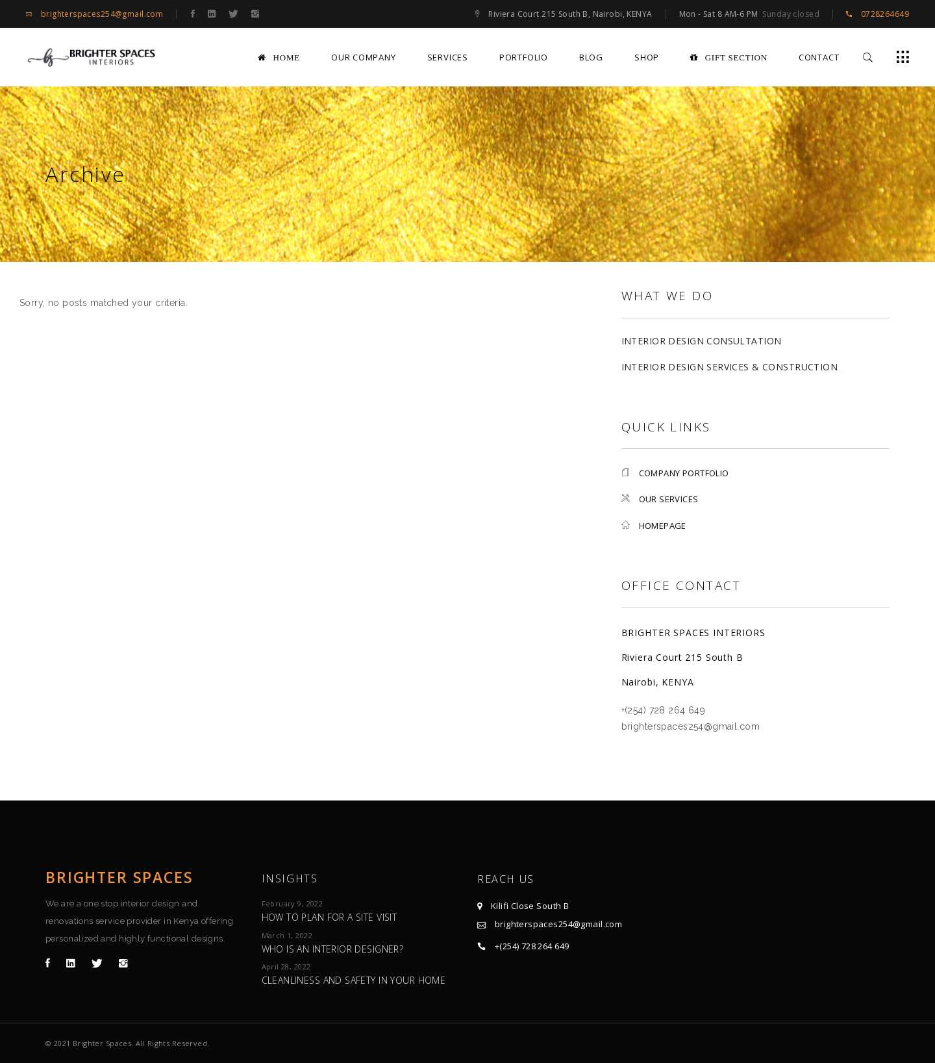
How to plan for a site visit (329, 917)
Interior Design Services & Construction (729, 367)
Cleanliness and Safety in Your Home (354, 980)
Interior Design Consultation (701, 341)
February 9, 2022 (292, 903)
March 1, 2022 (287, 935)
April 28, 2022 (286, 966)
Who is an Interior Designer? (333, 949)
